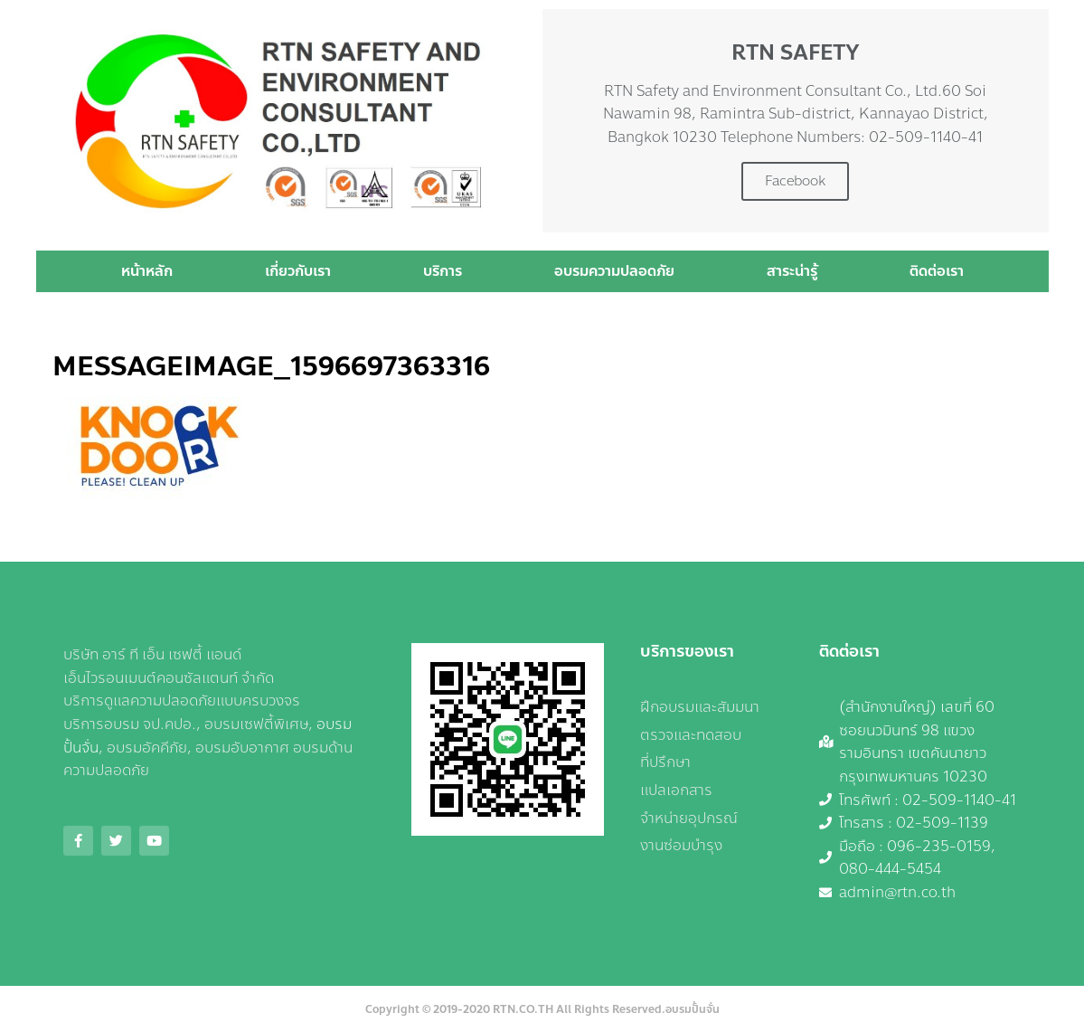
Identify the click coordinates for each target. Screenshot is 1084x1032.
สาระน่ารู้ (792, 271)
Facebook (795, 181)
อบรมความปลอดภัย (614, 271)
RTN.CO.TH (523, 1009)
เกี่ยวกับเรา (298, 271)
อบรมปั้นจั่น (692, 1009)
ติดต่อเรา (937, 271)
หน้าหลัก (147, 271)
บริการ (442, 271)
